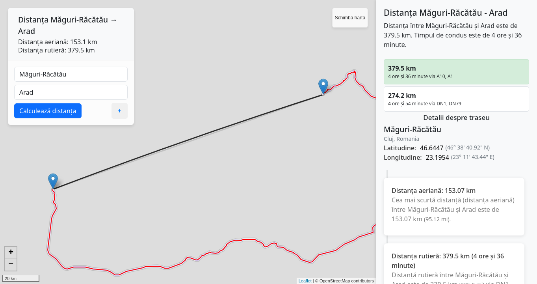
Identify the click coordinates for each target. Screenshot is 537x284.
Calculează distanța (47, 110)
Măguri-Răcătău (79, 19)
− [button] (10, 265)
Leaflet (305, 280)
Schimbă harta (350, 18)
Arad (26, 31)
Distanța (33, 19)
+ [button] (10, 253)
